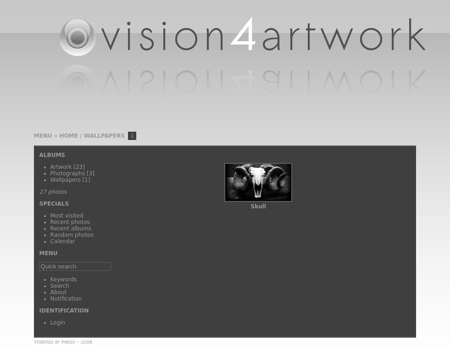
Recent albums (70, 228)
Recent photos (70, 222)
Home (69, 136)
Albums (52, 155)
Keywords (63, 279)
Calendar (62, 241)
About (58, 292)
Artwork (61, 167)
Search (59, 286)
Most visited (66, 215)
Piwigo (68, 342)
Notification (66, 299)
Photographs (67, 173)
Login (57, 322)
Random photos (72, 235)
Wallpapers (104, 136)
